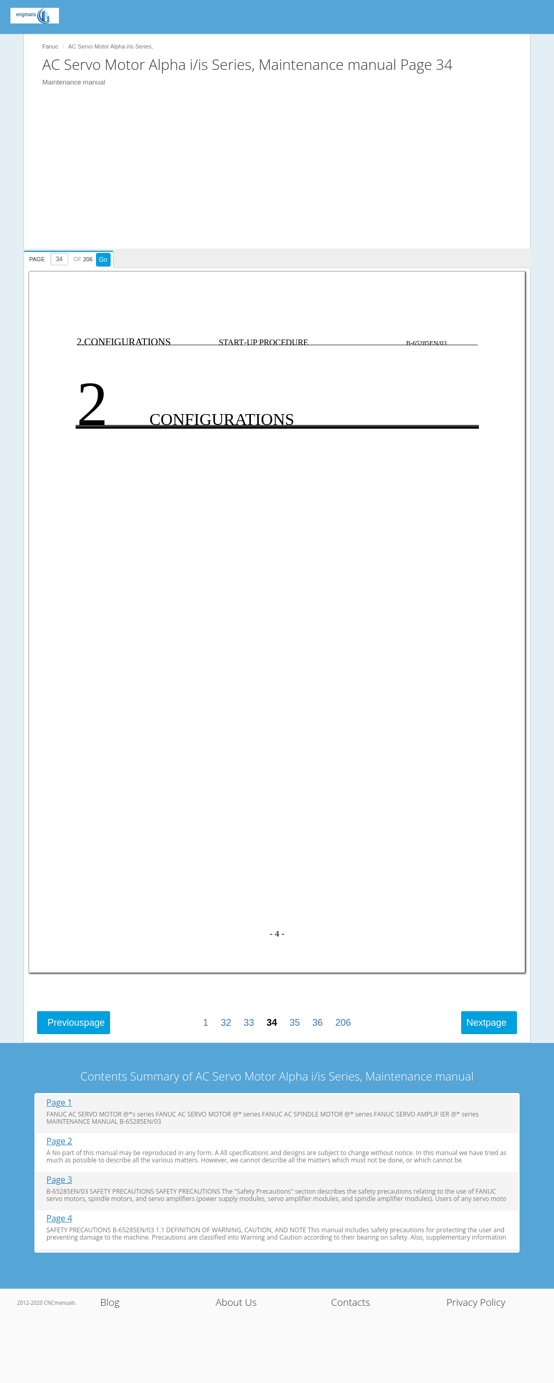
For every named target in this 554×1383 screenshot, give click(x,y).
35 (295, 1022)
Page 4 (59, 1218)
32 (226, 1022)
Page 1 (59, 1102)
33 (249, 1022)
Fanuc (50, 46)
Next (486, 1022)
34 (272, 1022)
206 (343, 1022)
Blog (109, 1302)
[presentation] (69, 257)
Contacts (350, 1302)
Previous (76, 1022)
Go (103, 259)
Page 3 (59, 1179)
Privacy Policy (476, 1302)
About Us (236, 1302)
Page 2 (59, 1141)
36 (317, 1022)
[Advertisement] (282, 176)
